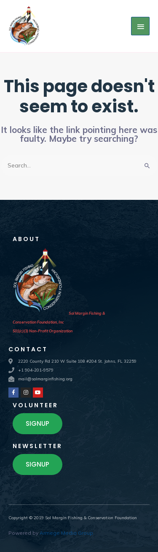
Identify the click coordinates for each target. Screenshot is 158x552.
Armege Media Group (66, 533)
